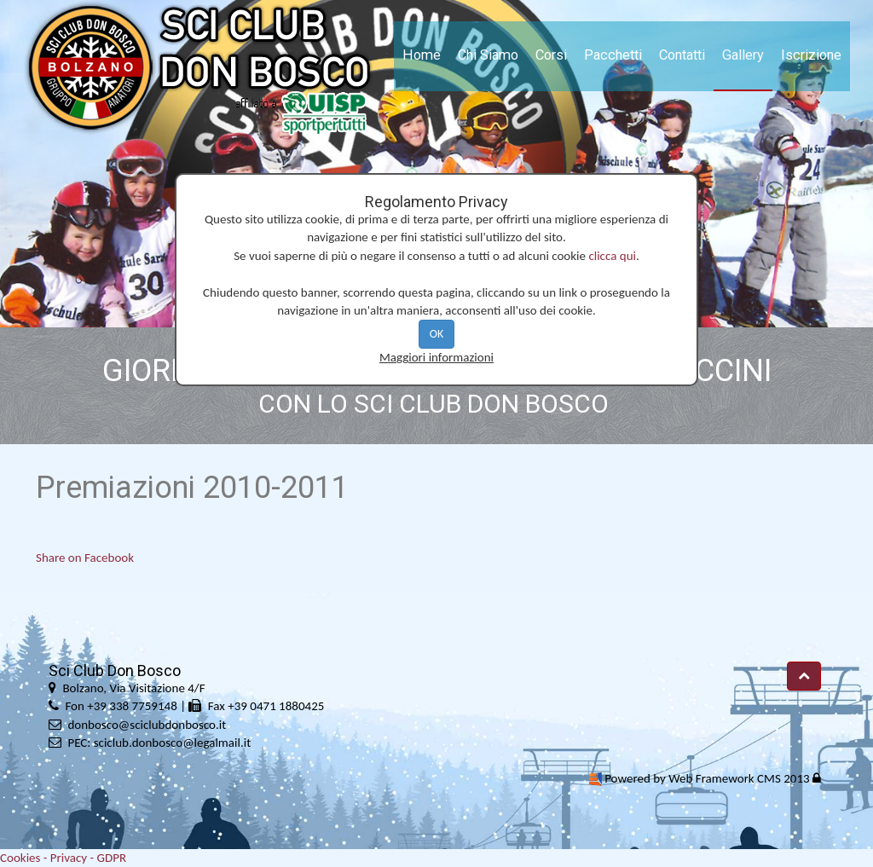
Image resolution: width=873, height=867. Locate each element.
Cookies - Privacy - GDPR (63, 857)
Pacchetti (613, 55)
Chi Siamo (488, 55)
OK (437, 334)
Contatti (682, 55)
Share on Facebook (85, 557)
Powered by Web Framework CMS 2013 (706, 778)
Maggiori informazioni (436, 357)
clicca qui (612, 255)
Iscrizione (811, 55)
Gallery (743, 55)
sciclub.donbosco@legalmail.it (172, 742)
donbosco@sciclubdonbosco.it (146, 724)
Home (421, 55)
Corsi (551, 55)
